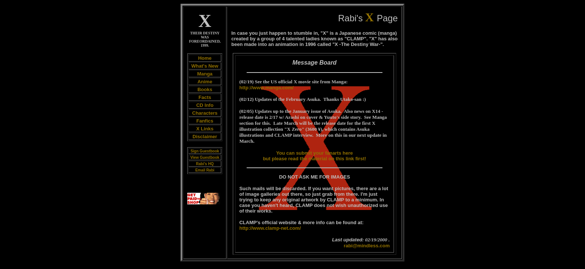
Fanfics (204, 121)
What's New (204, 66)
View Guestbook (204, 157)
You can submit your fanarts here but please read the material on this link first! (314, 155)
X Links (204, 129)
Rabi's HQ (204, 164)
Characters (205, 113)
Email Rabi (204, 170)
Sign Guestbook (205, 151)
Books (204, 89)
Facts (204, 97)
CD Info (204, 105)
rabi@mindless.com (367, 245)
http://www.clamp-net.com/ (270, 228)
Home (205, 58)
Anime (204, 81)
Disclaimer (205, 136)
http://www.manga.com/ (266, 87)
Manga (204, 74)
